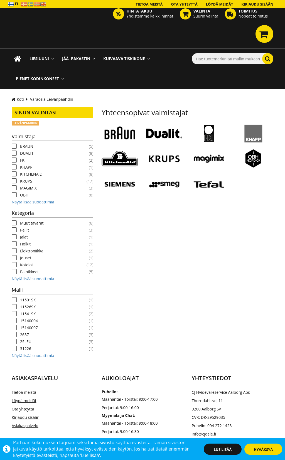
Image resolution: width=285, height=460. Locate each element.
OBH (24, 195)
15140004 (29, 320)
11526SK (28, 306)
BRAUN (26, 146)
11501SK (28, 299)
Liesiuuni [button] (42, 58)
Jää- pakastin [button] (78, 58)
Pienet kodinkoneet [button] (40, 78)
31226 (25, 348)
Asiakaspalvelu (25, 425)
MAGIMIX (28, 188)
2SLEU (25, 341)
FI (13, 4)
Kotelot (26, 264)
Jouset (25, 257)
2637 (24, 334)
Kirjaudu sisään (257, 4)
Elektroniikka (31, 251)
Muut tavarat (31, 223)
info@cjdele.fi (204, 434)
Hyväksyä (263, 449)
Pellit (24, 230)
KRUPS (26, 181)
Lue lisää (223, 449)
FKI (23, 160)
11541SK (28, 313)
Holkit (25, 244)
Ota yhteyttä (184, 4)
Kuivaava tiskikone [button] (126, 58)
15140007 (29, 327)
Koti (18, 99)
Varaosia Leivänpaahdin (51, 99)
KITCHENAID (31, 174)
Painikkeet (29, 271)
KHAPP (26, 167)
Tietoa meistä (149, 4)
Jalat (24, 237)
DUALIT (26, 153)
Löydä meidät (219, 4)
